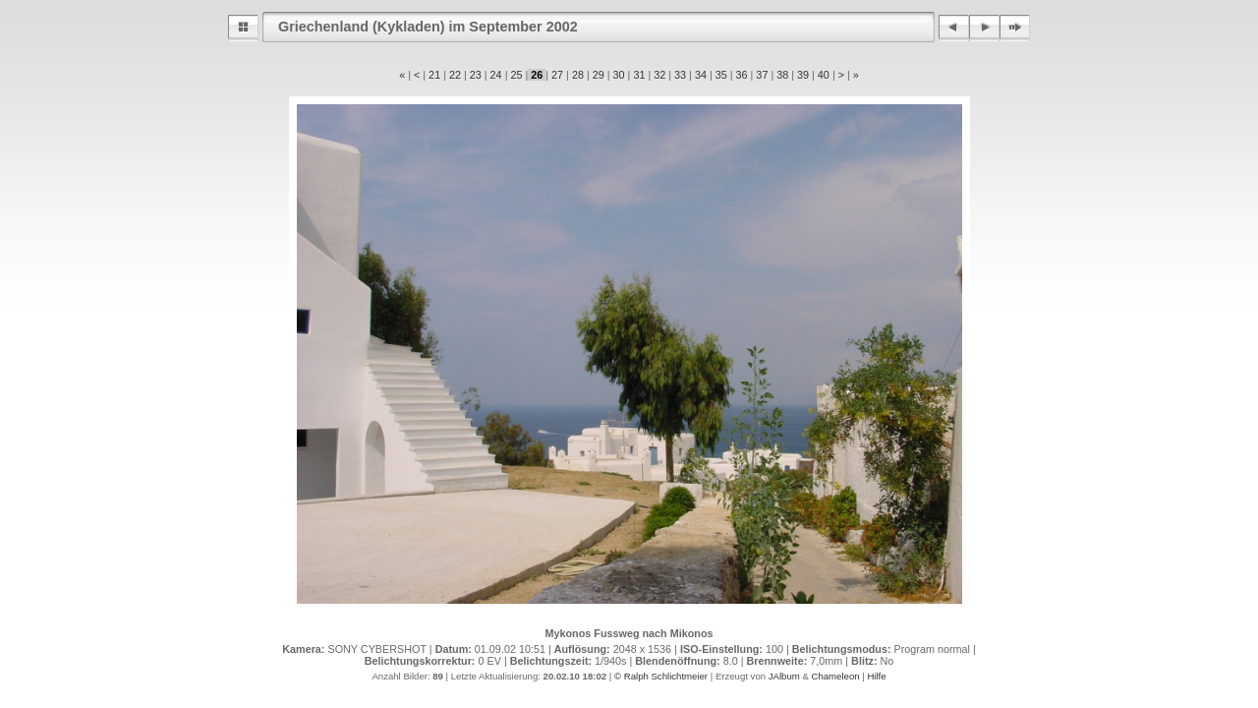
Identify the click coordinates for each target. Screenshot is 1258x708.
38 (782, 75)
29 (598, 75)
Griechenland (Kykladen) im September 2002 (428, 26)
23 (476, 75)
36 (742, 75)
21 (434, 75)
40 (823, 75)
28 (578, 75)
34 (701, 75)
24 (496, 75)
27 (557, 75)
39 (803, 75)
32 (659, 75)
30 (619, 75)
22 (455, 75)
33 (680, 75)
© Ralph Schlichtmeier (661, 676)
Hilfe (876, 676)
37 (762, 75)
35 (721, 75)
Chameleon (835, 676)
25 (516, 75)
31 (639, 75)
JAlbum (784, 676)
